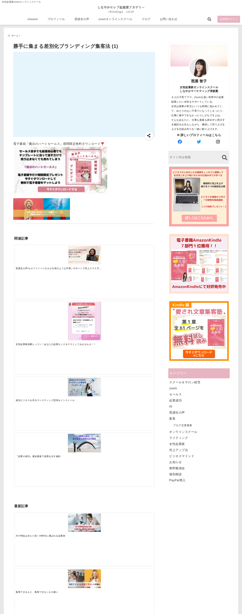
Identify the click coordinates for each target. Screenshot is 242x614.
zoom (173, 388)
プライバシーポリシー (141, 605)
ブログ (146, 21)
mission (33, 21)
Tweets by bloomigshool (103, 518)
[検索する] (224, 158)
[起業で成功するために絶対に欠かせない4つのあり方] (101, 314)
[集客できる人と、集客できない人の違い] (66, 314)
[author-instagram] (218, 142)
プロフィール (56, 21)
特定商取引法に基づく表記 (103, 605)
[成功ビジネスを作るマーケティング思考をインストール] (101, 254)
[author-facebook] (180, 142)
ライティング (178, 438)
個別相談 (175, 474)
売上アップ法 (178, 450)
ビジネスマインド (181, 456)
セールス (175, 394)
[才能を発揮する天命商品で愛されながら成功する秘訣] (136, 314)
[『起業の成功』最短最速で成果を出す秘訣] (136, 254)
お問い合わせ (169, 21)
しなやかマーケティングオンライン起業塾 (112, 610)
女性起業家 (177, 444)
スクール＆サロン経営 (184, 382)
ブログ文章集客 (182, 425)
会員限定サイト (229, 21)
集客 (172, 419)
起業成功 (175, 400)
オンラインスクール (183, 432)
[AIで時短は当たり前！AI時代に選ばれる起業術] (31, 314)
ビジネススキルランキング (179, 569)
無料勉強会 (177, 468)
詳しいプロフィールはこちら (199, 135)
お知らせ (175, 462)
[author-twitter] (199, 142)
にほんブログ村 (172, 586)
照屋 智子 (199, 81)
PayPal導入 (177, 480)
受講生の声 (81, 21)
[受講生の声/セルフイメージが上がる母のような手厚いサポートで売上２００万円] (31, 254)
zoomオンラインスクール (115, 21)
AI (170, 406)
